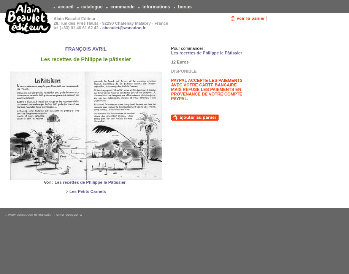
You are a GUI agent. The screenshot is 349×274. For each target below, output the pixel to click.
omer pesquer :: (69, 215)
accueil (66, 7)
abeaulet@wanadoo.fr (124, 27)
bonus (185, 7)
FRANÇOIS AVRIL (85, 49)
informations (156, 7)
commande (122, 7)
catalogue (92, 7)
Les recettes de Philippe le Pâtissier (89, 182)
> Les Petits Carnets (86, 191)
